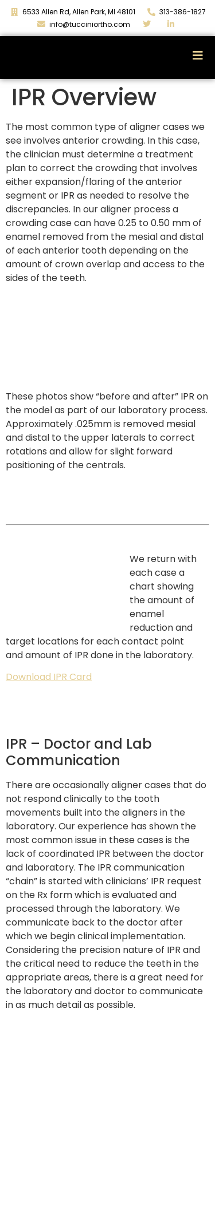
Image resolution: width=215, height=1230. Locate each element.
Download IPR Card (49, 676)
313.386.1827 (178, 1208)
